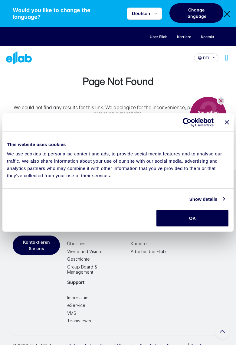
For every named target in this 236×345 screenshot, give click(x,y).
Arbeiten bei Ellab (148, 251)
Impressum (77, 297)
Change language (196, 13)
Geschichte (78, 259)
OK (192, 218)
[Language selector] (144, 14)
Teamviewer (79, 320)
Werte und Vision (84, 251)
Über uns (76, 243)
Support (75, 282)
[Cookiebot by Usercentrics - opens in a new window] (187, 122)
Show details (203, 198)
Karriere (139, 243)
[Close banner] (227, 122)
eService (76, 305)
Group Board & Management (82, 269)
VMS (71, 313)
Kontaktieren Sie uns (36, 245)
